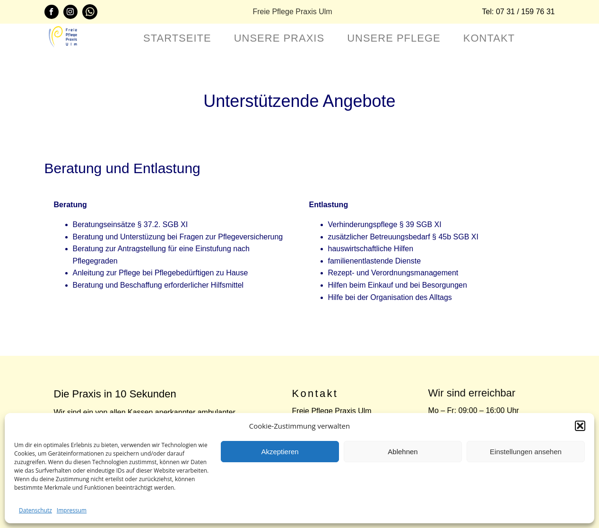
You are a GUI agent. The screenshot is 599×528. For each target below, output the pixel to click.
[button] (580, 426)
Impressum (72, 510)
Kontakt (489, 38)
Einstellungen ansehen (526, 452)
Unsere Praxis (279, 38)
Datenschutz (35, 510)
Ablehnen (402, 452)
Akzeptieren (279, 452)
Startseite (177, 38)
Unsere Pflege (394, 38)
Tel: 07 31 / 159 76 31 (518, 12)
